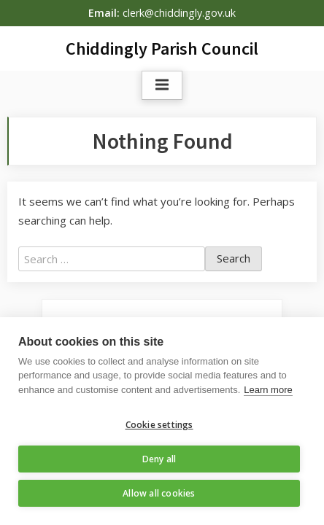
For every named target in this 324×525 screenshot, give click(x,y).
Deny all (159, 459)
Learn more (268, 389)
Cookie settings (159, 425)
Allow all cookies (159, 493)
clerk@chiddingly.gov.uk (179, 13)
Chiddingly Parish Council (162, 48)
